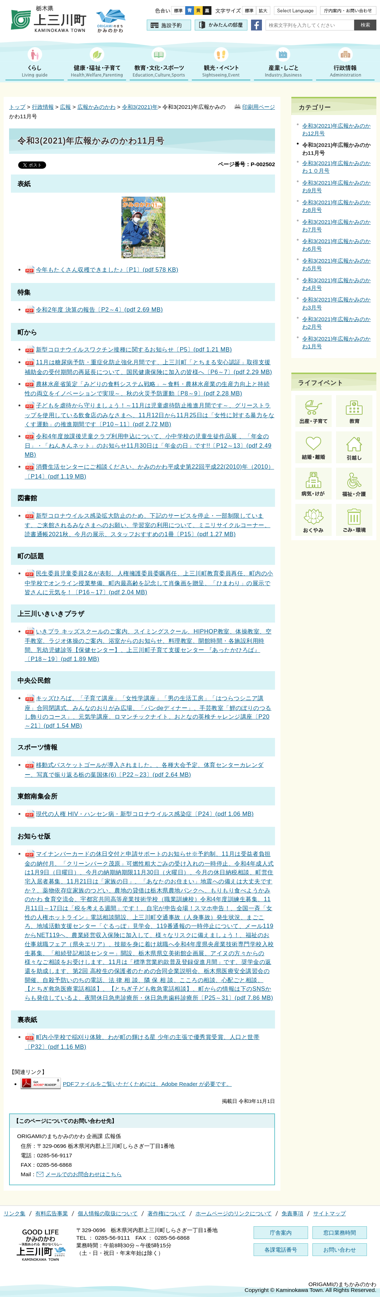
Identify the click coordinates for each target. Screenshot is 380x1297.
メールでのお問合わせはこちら (83, 1174)
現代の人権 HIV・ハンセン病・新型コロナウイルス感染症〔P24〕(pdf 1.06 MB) (139, 813)
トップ (17, 107)
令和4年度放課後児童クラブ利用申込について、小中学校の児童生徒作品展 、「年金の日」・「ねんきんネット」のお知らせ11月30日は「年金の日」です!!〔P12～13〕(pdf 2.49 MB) (148, 445)
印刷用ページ (258, 107)
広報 (65, 107)
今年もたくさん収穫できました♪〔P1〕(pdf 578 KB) (101, 269)
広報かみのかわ (96, 107)
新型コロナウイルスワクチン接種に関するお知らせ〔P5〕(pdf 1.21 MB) (128, 349)
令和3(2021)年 (140, 107)
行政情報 (43, 107)
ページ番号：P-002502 (246, 164)
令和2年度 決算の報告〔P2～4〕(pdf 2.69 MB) (94, 309)
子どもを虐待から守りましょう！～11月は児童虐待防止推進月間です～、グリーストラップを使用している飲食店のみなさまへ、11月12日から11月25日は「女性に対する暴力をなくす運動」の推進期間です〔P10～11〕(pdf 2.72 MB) (149, 414)
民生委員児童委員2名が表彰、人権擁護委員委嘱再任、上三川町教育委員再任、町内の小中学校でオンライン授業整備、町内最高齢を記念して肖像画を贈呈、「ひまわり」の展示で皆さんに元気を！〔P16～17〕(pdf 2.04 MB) (149, 582)
